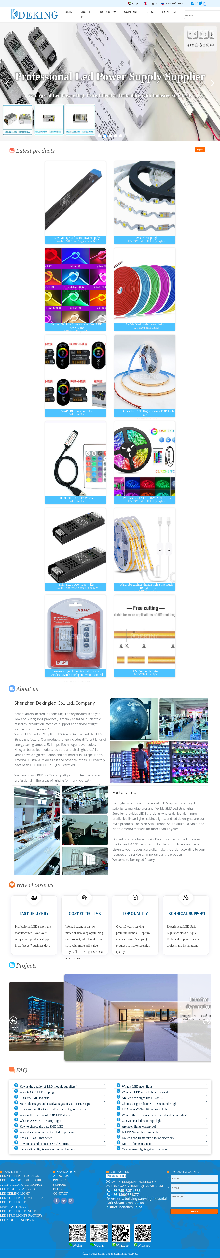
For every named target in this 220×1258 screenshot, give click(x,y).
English (151, 3)
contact (60, 1193)
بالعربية (134, 3)
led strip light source (19, 1175)
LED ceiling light (15, 1193)
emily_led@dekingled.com (134, 1181)
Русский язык (172, 3)
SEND (194, 1211)
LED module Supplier (18, 1220)
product (60, 1180)
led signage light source (22, 1180)
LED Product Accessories (21, 1189)
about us (61, 1175)
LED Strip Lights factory (21, 1215)
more (200, 149)
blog (57, 1189)
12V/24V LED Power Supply (21, 1184)
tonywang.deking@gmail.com (137, 1186)
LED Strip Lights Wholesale (23, 1197)
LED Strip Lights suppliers (22, 1211)
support (60, 1184)
